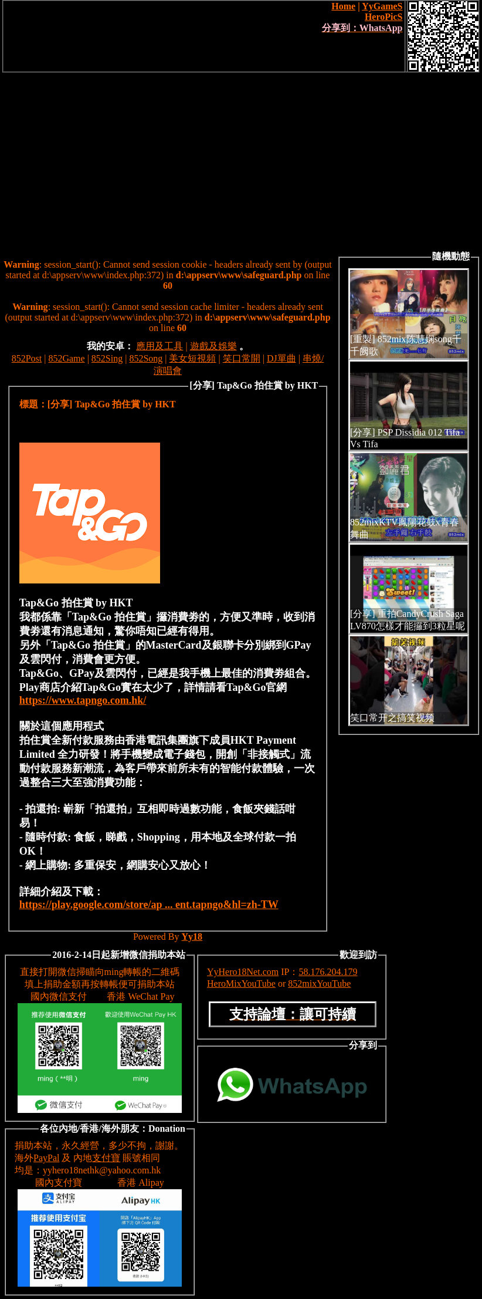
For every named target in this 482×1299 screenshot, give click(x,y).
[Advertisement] (241, 161)
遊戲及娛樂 (213, 346)
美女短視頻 (192, 358)
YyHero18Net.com (243, 972)
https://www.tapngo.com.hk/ (83, 700)
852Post (27, 358)
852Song (145, 358)
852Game (66, 358)
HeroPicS (384, 17)
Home (343, 6)
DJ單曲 (281, 358)
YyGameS (382, 6)
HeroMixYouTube (241, 983)
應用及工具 (159, 346)
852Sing (107, 358)
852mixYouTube (319, 983)
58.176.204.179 (327, 972)
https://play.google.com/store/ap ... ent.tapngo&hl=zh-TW (149, 904)
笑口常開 (241, 358)
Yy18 (192, 937)
